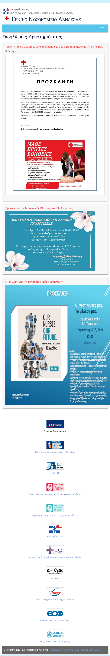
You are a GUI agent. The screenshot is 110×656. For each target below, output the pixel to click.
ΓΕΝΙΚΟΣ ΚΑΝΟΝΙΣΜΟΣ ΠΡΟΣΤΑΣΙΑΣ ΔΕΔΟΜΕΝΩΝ (75, 650)
